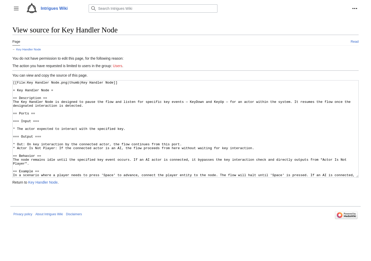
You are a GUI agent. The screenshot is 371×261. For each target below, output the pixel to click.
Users (117, 66)
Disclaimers (74, 233)
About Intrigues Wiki (49, 233)
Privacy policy (22, 233)
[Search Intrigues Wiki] (153, 8)
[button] (16, 8)
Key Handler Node (28, 49)
